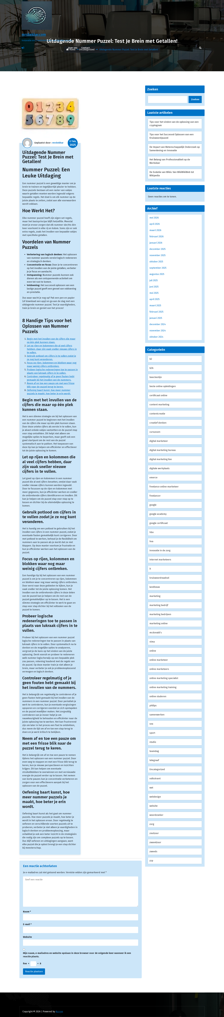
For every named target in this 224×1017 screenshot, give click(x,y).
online (152, 650)
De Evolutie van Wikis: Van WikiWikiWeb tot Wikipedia (171, 174)
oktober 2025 (156, 261)
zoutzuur (154, 833)
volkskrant (155, 778)
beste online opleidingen (162, 386)
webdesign (155, 796)
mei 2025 (154, 293)
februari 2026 (156, 236)
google (152, 505)
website (153, 806)
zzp (151, 860)
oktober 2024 (156, 336)
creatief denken (157, 422)
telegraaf (154, 760)
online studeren (157, 696)
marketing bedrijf (158, 605)
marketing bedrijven (160, 614)
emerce (153, 477)
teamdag (154, 751)
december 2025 (157, 249)
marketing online (158, 623)
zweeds (153, 851)
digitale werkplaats (159, 468)
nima (152, 641)
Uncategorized (157, 769)
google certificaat (158, 523)
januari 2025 (155, 318)
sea (151, 723)
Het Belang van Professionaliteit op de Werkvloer (169, 161)
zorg (151, 824)
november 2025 (157, 255)
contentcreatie (157, 413)
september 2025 (157, 268)
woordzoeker (156, 815)
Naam (27, 911)
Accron (59, 1011)
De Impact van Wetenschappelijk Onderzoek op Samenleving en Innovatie (174, 149)
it (150, 568)
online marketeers (159, 669)
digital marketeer (158, 441)
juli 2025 (153, 280)
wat (151, 787)
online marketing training (162, 687)
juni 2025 (154, 286)
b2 (150, 359)
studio (152, 742)
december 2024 (157, 324)
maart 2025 (155, 305)
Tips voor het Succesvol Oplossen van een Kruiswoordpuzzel (171, 136)
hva (151, 541)
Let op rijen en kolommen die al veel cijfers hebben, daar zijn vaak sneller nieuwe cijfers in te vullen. (52, 349)
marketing (154, 596)
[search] (200, 47)
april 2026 (154, 224)
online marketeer (158, 660)
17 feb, (72, 143)
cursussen (154, 432)
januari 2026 (155, 242)
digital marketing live (160, 459)
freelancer (155, 495)
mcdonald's (155, 632)
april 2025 (154, 299)
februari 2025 (156, 311)
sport (152, 733)
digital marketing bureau (162, 450)
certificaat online (158, 395)
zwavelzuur (155, 842)
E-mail (27, 924)
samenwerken (156, 714)
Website (27, 937)
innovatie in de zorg (159, 550)
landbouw (154, 587)
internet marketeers (160, 559)
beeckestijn (155, 377)
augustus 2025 (156, 274)
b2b (151, 368)
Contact (85, 47)
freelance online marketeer (164, 486)
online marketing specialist (163, 678)
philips (153, 705)
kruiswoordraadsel (159, 577)
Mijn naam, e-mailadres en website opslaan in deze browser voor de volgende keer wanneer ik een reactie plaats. (77, 955)
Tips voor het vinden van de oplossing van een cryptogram (174, 124)
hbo (151, 532)
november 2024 (157, 330)
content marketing (159, 404)
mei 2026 (154, 217)
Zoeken (152, 89)
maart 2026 (155, 230)
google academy (158, 514)
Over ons (72, 47)
